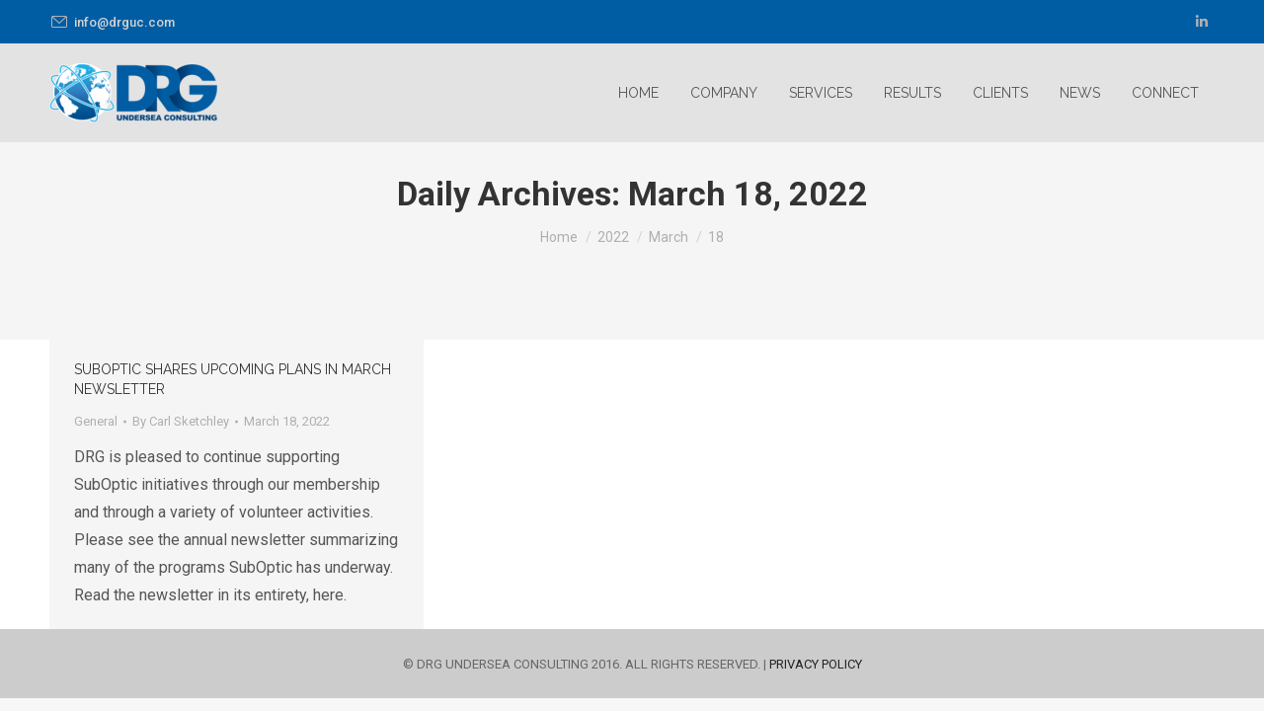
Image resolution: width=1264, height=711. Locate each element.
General (96, 421)
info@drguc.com (112, 22)
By (180, 421)
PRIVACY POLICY (815, 664)
